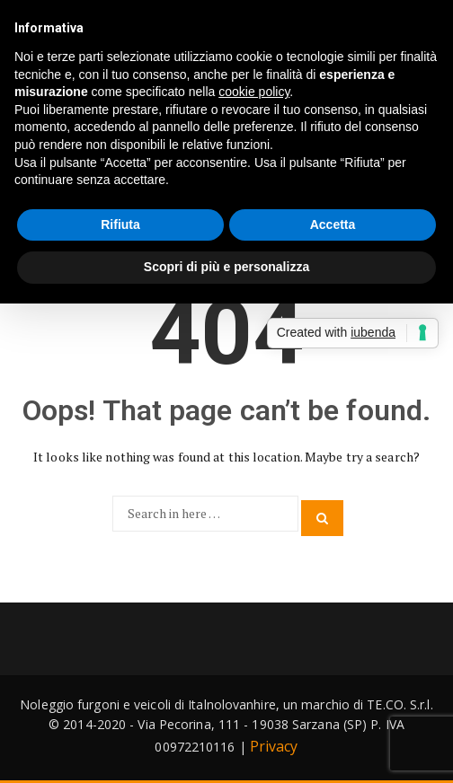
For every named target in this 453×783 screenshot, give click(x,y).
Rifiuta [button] (120, 224)
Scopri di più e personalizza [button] (226, 267)
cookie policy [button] (253, 91)
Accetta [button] (333, 224)
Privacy (274, 746)
